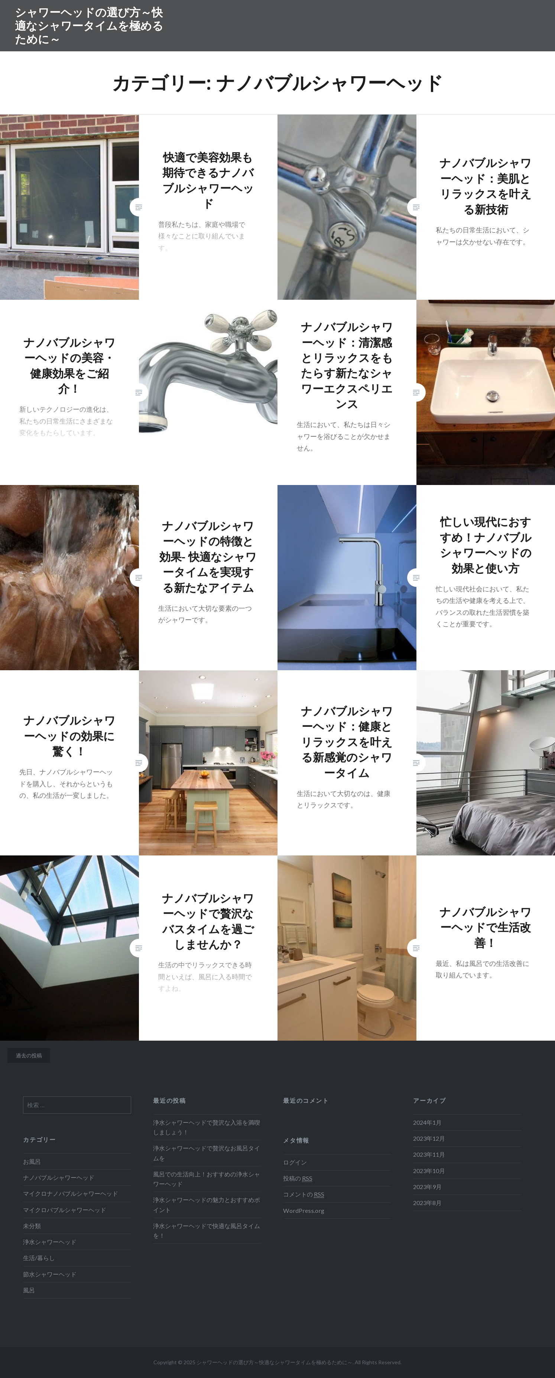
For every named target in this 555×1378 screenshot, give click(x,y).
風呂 (29, 1290)
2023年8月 (427, 1202)
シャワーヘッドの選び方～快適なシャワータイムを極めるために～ (89, 25)
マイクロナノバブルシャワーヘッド (70, 1193)
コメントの (303, 1194)
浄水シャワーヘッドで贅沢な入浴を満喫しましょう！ (206, 1127)
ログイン (295, 1162)
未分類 (32, 1225)
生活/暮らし (39, 1257)
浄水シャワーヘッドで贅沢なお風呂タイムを (206, 1152)
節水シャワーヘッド (50, 1274)
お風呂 (32, 1161)
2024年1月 (427, 1122)
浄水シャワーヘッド (50, 1241)
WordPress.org (303, 1210)
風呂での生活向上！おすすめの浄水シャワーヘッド (206, 1178)
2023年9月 (427, 1186)
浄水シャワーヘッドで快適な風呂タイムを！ (206, 1230)
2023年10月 (429, 1170)
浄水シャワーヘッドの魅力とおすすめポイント (206, 1204)
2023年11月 (429, 1154)
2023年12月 (429, 1138)
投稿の (297, 1178)
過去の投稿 (29, 1055)
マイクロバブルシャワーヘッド (64, 1209)
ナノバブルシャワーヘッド (58, 1177)
